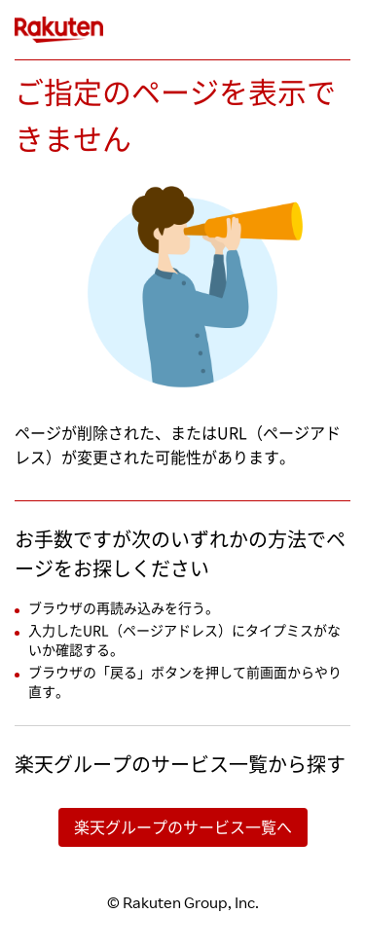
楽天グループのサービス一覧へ (183, 827)
